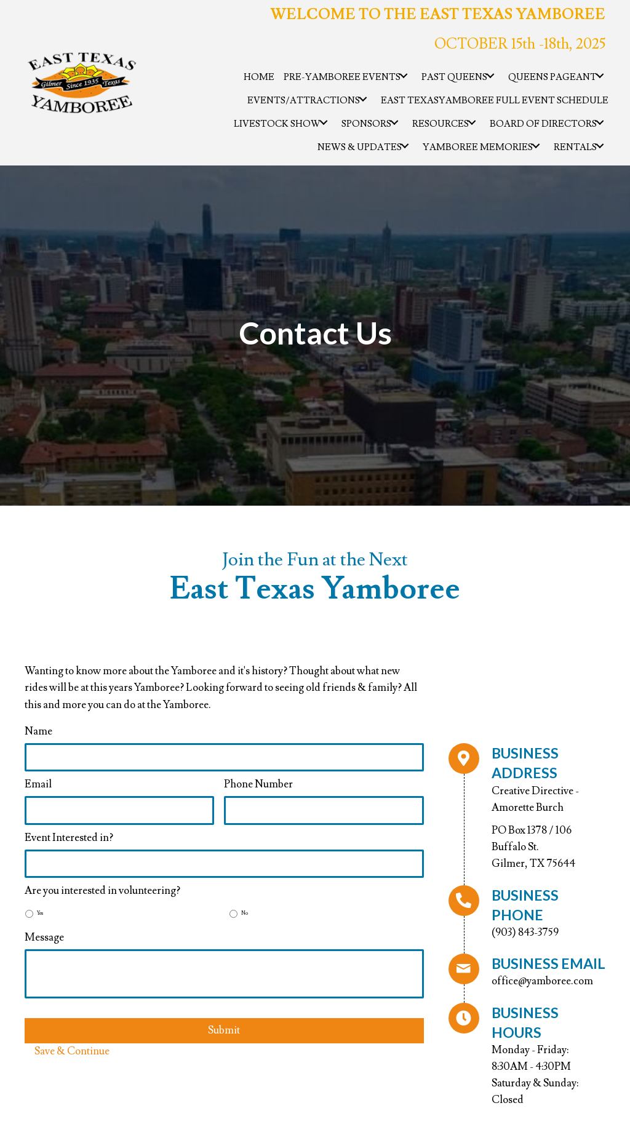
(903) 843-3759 (525, 932)
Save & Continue (72, 1051)
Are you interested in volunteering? (102, 891)
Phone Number (258, 784)
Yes (40, 913)
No (244, 913)
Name (38, 731)
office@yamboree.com (542, 981)
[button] (403, 76)
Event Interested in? (69, 838)
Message (44, 937)
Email (38, 784)
